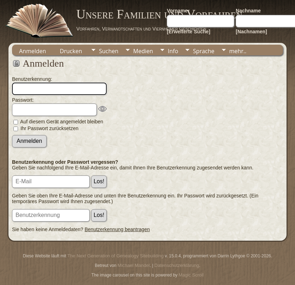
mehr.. (238, 51)
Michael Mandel (134, 265)
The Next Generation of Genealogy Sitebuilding (115, 255)
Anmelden (32, 51)
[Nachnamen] (251, 31)
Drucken (71, 51)
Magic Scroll (191, 275)
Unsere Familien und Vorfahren (159, 14)
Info (173, 51)
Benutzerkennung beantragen (117, 229)
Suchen (108, 51)
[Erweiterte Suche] (188, 31)
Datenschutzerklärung (176, 265)
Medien (143, 51)
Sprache (203, 51)
